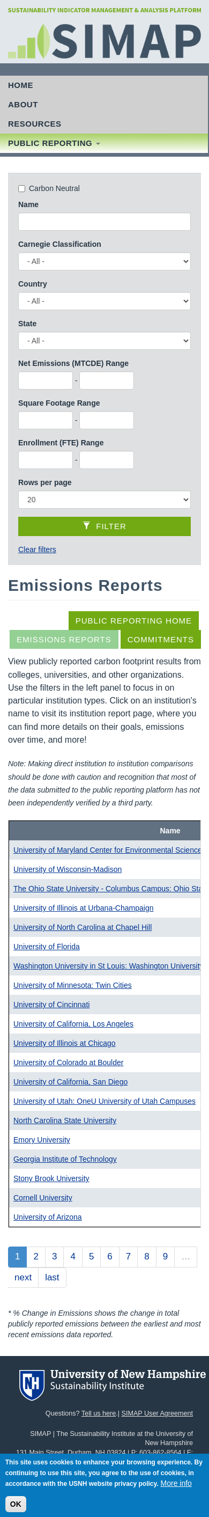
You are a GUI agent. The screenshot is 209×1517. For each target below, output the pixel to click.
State (27, 323)
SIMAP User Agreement (157, 1413)
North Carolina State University (64, 1120)
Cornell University (42, 1197)
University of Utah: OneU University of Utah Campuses (104, 1101)
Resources (35, 123)
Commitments (161, 639)
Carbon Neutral (54, 188)
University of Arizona (47, 1217)
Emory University (41, 1139)
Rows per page (45, 482)
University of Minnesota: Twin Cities (72, 985)
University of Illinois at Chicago (64, 1043)
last (52, 1277)
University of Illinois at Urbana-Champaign (83, 908)
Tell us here (98, 1413)
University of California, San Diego (70, 1082)
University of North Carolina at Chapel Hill (82, 927)
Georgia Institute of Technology (65, 1159)
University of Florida (46, 946)
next (23, 1277)
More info (176, 1489)
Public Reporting (54, 143)
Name (28, 204)
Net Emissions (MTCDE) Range (73, 363)
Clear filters (37, 549)
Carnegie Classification (59, 244)
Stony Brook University (51, 1178)
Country (32, 284)
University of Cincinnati (51, 1004)
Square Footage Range (59, 403)
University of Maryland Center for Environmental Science (107, 850)
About (23, 104)
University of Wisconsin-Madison (67, 869)
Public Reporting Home (134, 620)
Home (20, 85)
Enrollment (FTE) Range (60, 442)
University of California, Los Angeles (73, 1024)
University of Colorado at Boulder (68, 1062)
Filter (104, 526)
